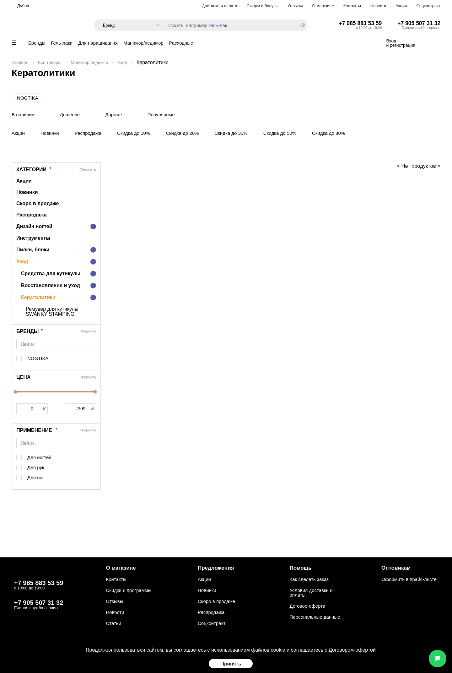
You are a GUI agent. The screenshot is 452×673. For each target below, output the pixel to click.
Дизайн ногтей (34, 226)
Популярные (161, 114)
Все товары (49, 62)
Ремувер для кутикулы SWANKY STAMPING (52, 312)
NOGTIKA (27, 98)
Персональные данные (315, 617)
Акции (401, 5)
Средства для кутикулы (50, 273)
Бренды (36, 43)
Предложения (216, 568)
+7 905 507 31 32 (418, 23)
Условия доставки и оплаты (311, 592)
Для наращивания (98, 43)
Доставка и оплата (219, 5)
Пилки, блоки (32, 249)
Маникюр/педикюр (143, 43)
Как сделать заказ (309, 579)
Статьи (113, 623)
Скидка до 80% (328, 133)
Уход (122, 62)
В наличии (23, 114)
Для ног (35, 477)
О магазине (323, 5)
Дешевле (70, 114)
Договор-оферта (308, 606)
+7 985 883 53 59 (360, 23)
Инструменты (33, 238)
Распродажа (88, 133)
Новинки (49, 133)
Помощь (301, 568)
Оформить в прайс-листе (409, 579)
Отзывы (295, 5)
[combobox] (128, 25)
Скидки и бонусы (262, 5)
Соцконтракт (428, 5)
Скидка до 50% (279, 133)
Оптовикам (396, 568)
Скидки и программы (129, 590)
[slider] (15, 391)
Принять (230, 664)
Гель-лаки (62, 43)
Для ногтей (39, 457)
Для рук (35, 467)
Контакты (352, 5)
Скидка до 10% (133, 133)
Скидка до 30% (230, 133)
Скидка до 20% (182, 133)
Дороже (113, 114)
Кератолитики (38, 297)
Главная (20, 62)
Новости (378, 5)
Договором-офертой (352, 650)
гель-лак (218, 25)
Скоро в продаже (37, 203)
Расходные (181, 43)
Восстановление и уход (50, 285)
